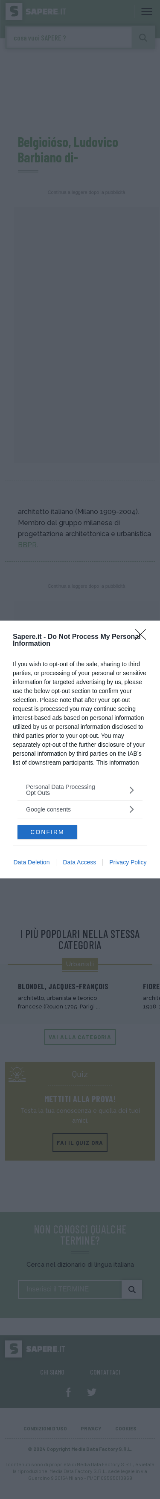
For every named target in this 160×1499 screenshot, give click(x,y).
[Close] (143, 637)
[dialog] (80, 749)
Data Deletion (32, 862)
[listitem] (80, 790)
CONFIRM (47, 832)
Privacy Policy (127, 862)
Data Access (79, 862)
